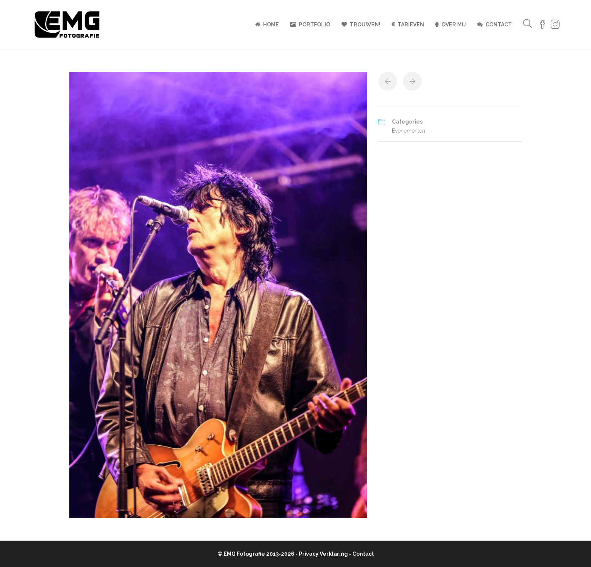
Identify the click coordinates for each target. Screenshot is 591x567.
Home (271, 24)
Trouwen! (365, 24)
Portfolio (314, 24)
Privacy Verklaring (323, 554)
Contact (498, 24)
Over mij (453, 24)
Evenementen (408, 131)
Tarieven (411, 24)
